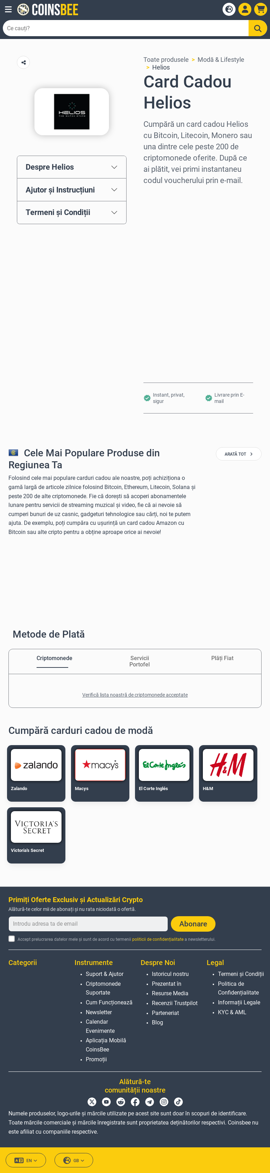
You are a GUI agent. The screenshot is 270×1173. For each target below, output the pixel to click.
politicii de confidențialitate (158, 939)
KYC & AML (232, 1012)
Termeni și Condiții (58, 212)
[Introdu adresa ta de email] (88, 924)
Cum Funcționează (109, 1002)
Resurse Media (170, 993)
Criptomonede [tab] (52, 658)
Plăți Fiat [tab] (222, 658)
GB (73, 1160)
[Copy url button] (23, 62)
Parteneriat (165, 1013)
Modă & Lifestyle (221, 59)
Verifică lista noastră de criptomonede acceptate (135, 695)
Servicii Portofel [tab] (139, 661)
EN (25, 1160)
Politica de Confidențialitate (238, 988)
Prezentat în (166, 983)
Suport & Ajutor (104, 974)
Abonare (193, 924)
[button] (8, 9)
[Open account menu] (244, 9)
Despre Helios (50, 166)
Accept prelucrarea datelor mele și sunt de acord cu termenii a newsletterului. (117, 939)
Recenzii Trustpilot (175, 1003)
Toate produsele (166, 59)
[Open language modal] (229, 9)
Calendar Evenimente (100, 1026)
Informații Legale (239, 1002)
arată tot (239, 454)
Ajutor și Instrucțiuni (60, 189)
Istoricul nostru (170, 974)
